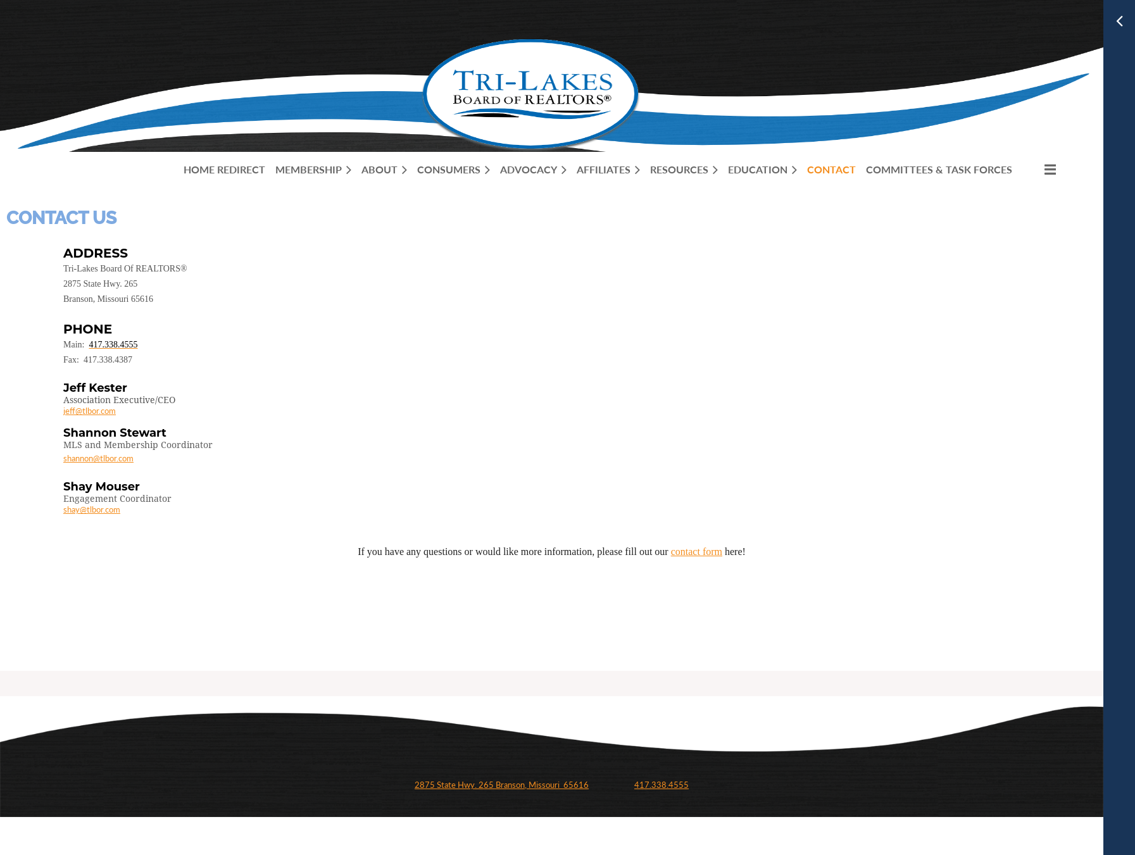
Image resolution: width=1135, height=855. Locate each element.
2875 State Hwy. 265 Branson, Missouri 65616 (502, 785)
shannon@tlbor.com (98, 458)
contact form (696, 551)
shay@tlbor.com (91, 509)
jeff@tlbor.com (89, 411)
